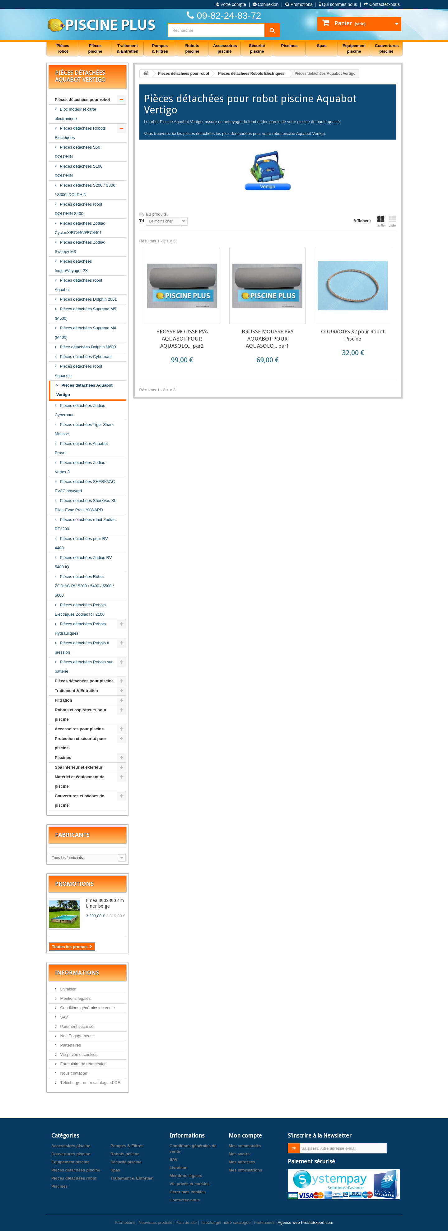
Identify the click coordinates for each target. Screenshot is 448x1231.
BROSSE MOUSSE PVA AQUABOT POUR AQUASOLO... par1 (267, 338)
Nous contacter (73, 1073)
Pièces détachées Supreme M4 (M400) (85, 333)
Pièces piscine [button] (95, 48)
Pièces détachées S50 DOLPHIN (77, 152)
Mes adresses (242, 1162)
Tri (141, 220)
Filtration (63, 700)
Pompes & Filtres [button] (160, 48)
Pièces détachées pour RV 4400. (81, 543)
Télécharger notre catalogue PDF (89, 1082)
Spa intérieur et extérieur (78, 767)
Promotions (299, 4)
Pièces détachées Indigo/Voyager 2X (73, 266)
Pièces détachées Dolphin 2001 (88, 299)
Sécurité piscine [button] (257, 48)
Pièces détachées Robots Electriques (80, 133)
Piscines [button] (289, 45)
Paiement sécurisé (76, 1026)
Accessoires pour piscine (79, 729)
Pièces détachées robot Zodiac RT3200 (85, 524)
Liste (392, 221)
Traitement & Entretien (76, 690)
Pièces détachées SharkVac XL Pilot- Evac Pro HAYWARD (85, 505)
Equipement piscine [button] (354, 48)
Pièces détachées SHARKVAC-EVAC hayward (85, 486)
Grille (381, 221)
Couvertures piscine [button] (387, 48)
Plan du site (186, 1222)
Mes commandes (245, 1145)
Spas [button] (321, 45)
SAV (63, 1017)
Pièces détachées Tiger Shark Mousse (84, 429)
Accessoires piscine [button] (225, 48)
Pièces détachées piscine (75, 1170)
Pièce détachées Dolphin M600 (87, 347)
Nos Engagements (76, 1035)
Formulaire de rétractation (82, 1064)
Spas (115, 1170)
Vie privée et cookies (78, 1054)
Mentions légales (75, 998)
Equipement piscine (70, 1162)
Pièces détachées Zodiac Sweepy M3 (80, 247)
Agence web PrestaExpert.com (305, 1222)
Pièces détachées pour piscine (84, 681)
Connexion (266, 4)
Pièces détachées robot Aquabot (78, 285)
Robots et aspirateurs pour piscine (80, 715)
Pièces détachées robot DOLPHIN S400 (78, 209)
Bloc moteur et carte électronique (75, 114)
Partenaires (70, 1045)
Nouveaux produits (155, 1222)
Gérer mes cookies (188, 1192)
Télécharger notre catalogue (225, 1222)
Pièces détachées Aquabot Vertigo (84, 390)
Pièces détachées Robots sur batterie (84, 667)
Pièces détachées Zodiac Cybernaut (80, 410)
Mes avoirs (239, 1154)
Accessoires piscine (70, 1145)
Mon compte (245, 1135)
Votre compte (231, 4)
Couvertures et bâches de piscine (79, 801)
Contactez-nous (382, 4)
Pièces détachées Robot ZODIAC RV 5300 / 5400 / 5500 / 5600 (84, 586)
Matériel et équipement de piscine (80, 782)
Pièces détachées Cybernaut (85, 356)
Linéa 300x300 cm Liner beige (105, 903)
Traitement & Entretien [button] (127, 48)
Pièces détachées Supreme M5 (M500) (85, 314)
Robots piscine (124, 1154)
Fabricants (72, 834)
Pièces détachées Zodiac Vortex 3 (80, 467)
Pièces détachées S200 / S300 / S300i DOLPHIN (85, 190)
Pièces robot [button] (62, 48)
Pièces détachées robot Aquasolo (78, 371)
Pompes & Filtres (126, 1145)
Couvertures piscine (70, 1154)
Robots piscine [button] (192, 48)
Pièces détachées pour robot (82, 99)
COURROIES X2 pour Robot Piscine (353, 335)
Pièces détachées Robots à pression (82, 648)
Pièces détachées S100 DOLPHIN (78, 171)
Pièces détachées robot (73, 1178)
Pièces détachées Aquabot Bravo (81, 448)
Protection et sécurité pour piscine (80, 743)
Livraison (68, 989)
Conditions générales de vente (87, 1007)
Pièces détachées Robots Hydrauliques (80, 629)
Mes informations (245, 1170)
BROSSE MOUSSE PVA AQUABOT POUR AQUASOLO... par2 (182, 338)
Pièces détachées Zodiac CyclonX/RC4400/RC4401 (80, 228)
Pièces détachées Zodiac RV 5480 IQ (83, 562)
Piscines (63, 757)
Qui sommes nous (338, 4)
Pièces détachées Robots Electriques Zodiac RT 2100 (80, 610)
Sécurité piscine (126, 1162)
